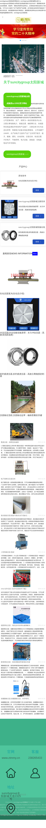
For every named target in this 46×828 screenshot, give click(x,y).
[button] (43, 33)
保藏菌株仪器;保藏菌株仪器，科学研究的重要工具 (16, 699)
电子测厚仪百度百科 (8, 479)
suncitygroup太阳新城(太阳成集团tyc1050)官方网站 (18, 99)
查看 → (38, 191)
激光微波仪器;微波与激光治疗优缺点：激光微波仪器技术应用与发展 (16, 515)
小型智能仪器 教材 (7, 552)
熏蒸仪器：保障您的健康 (10, 442)
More (35, 254)
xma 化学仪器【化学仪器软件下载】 (14, 589)
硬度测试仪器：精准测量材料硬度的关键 (15, 662)
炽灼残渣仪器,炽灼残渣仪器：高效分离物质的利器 (22, 375)
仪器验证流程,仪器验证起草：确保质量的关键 (21, 415)
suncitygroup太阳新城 (15, 154)
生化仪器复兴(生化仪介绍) (12, 293)
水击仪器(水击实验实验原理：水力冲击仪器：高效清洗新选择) (22, 334)
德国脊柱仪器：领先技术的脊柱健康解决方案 (16, 625)
